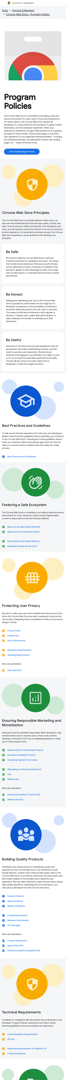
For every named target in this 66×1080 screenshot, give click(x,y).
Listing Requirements (17, 915)
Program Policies (20, 102)
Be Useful (13, 340)
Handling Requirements (18, 655)
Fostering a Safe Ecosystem (24, 505)
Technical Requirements (21, 1012)
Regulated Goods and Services (22, 546)
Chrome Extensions (23, 10)
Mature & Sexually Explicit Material (23, 527)
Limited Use (13, 636)
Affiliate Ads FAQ (15, 799)
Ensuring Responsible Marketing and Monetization (31, 722)
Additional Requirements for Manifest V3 (26, 1048)
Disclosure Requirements (19, 650)
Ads (9, 774)
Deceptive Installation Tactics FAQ (23, 794)
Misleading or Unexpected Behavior (24, 769)
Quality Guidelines (16, 906)
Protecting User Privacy (21, 606)
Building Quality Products (22, 859)
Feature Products (15, 896)
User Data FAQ (14, 670)
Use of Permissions (16, 640)
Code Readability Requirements (22, 1034)
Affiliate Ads (13, 779)
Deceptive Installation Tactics (21, 755)
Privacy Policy (13, 631)
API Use (11, 1039)
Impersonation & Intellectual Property (25, 750)
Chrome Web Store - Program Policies (28, 14)
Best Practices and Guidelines (26, 425)
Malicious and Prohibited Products (23, 532)
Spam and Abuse (15, 901)
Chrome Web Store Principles (25, 213)
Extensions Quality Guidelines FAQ (23, 950)
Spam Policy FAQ (15, 945)
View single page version (21, 151)
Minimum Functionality (18, 920)
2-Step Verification (16, 1053)
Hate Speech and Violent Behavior (23, 541)
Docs (5, 10)
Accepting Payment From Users (22, 760)
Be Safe (12, 252)
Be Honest (14, 294)
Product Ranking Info (17, 941)
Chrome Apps (14, 925)
